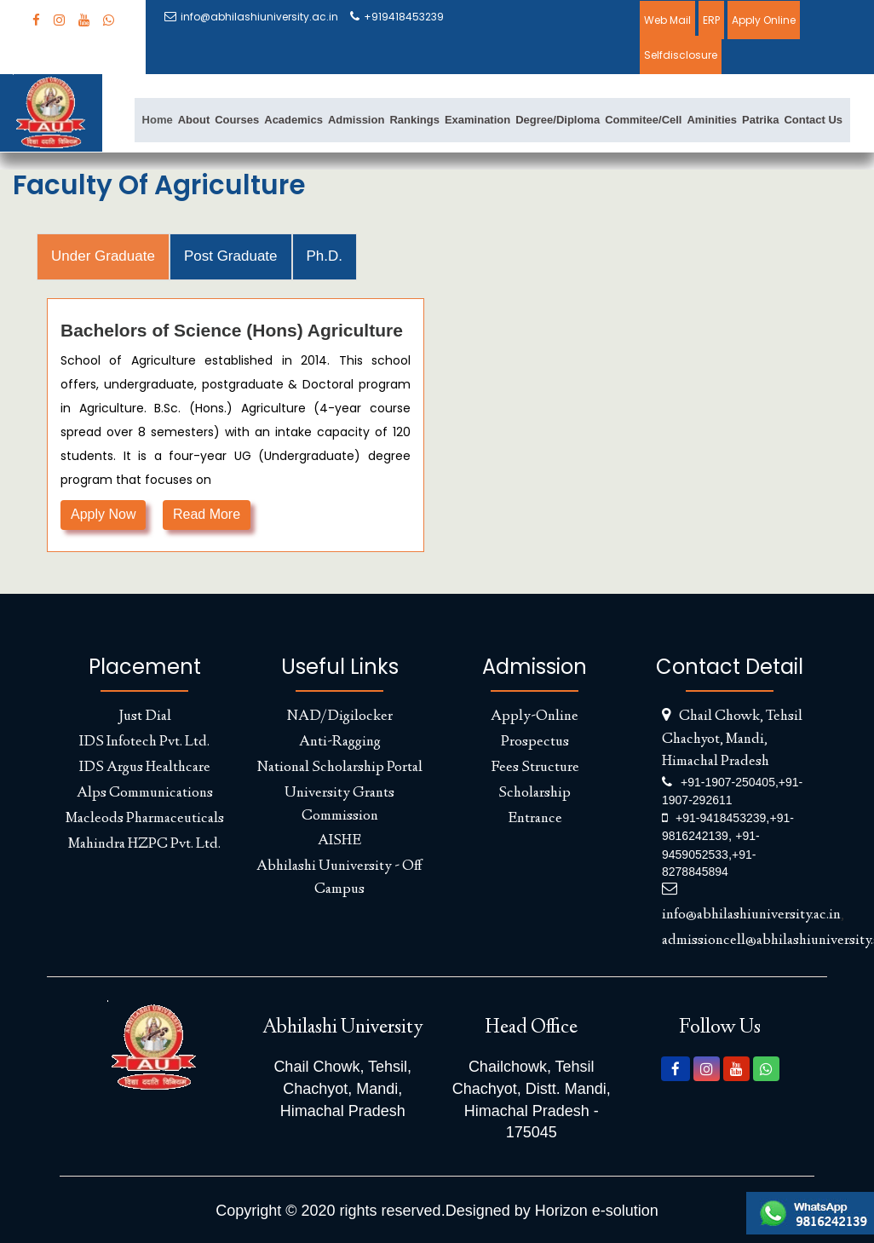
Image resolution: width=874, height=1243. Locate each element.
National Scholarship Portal (340, 767)
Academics (293, 119)
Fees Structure (535, 767)
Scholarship (534, 793)
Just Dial (144, 716)
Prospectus (535, 742)
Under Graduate (103, 256)
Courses (237, 119)
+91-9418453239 (721, 818)
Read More (206, 514)
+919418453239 (397, 16)
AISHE (339, 841)
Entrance (535, 819)
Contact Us (813, 119)
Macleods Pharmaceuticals (145, 819)
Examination (477, 119)
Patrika (760, 119)
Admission (356, 119)
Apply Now (103, 514)
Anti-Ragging (340, 742)
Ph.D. (325, 256)
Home (157, 119)
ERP (711, 20)
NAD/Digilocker (340, 716)
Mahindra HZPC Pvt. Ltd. (144, 844)
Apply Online (764, 20)
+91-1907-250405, (730, 782)
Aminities (712, 119)
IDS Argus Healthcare (144, 767)
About (194, 119)
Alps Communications (145, 793)
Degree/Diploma (557, 119)
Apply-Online (534, 716)
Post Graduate (231, 256)
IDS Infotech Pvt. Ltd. (144, 742)
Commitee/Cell (643, 119)
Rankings (414, 119)
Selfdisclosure (680, 55)
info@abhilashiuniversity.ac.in (251, 16)
